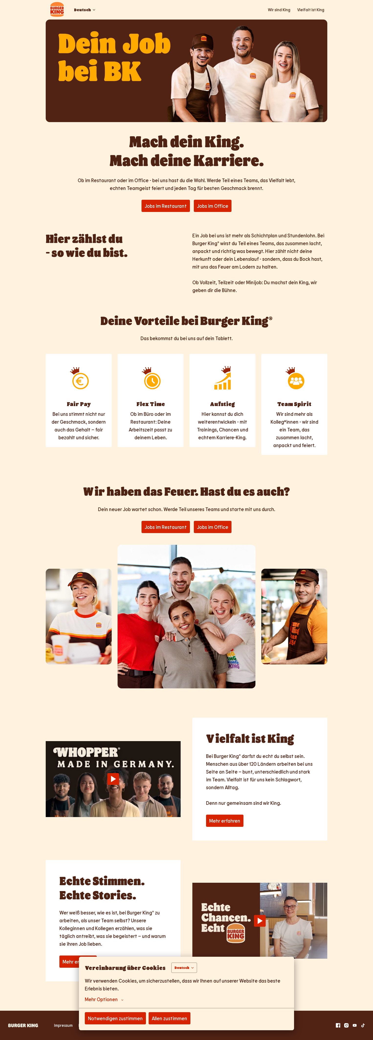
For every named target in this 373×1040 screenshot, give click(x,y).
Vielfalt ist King (310, 9)
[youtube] (355, 1025)
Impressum (63, 1025)
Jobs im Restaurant (166, 206)
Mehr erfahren (224, 821)
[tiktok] (363, 1025)
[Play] (113, 779)
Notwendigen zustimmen (115, 1018)
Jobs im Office (212, 206)
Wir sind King (279, 9)
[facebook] (338, 1025)
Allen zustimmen (169, 1018)
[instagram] (346, 1025)
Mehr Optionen (104, 999)
